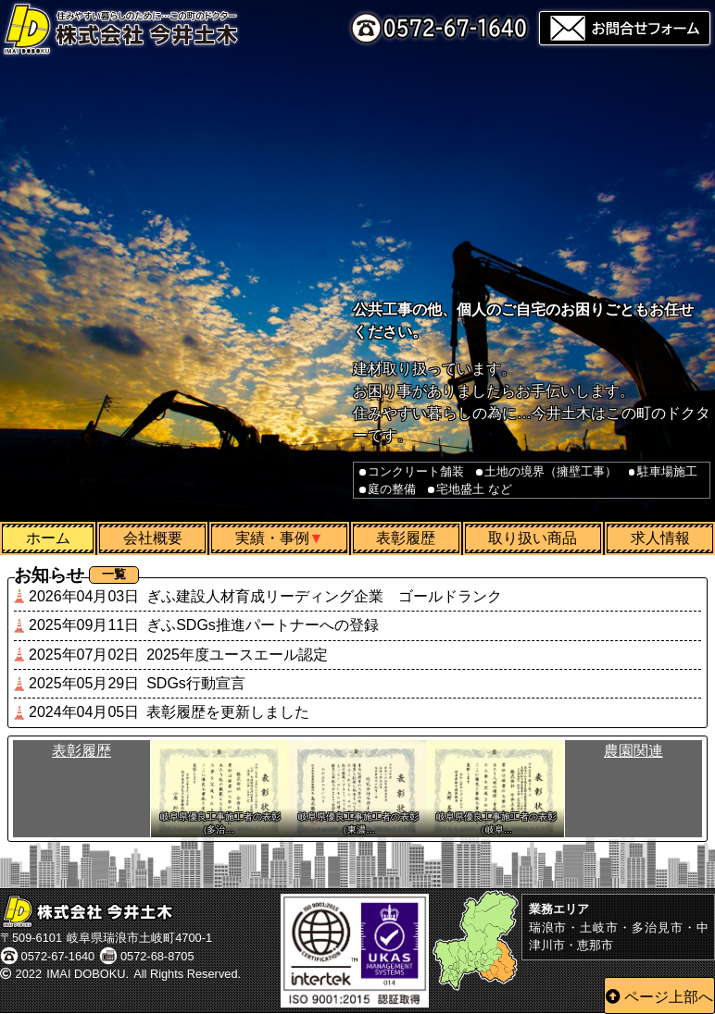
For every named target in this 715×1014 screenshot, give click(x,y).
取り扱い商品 (532, 538)
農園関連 (633, 752)
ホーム (48, 538)
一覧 (114, 574)
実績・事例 (272, 538)
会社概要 (152, 538)
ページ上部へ (668, 997)
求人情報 (660, 538)
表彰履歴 (405, 538)
